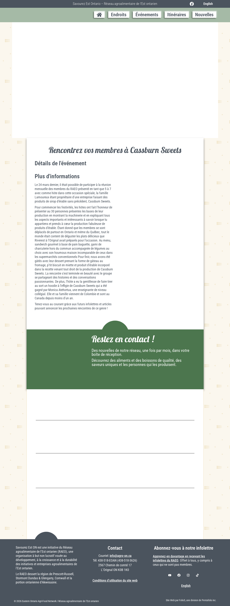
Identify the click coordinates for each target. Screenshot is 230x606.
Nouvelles (204, 14)
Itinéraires (176, 14)
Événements (147, 14)
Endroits (118, 14)
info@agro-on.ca (121, 556)
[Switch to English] (207, 4)
